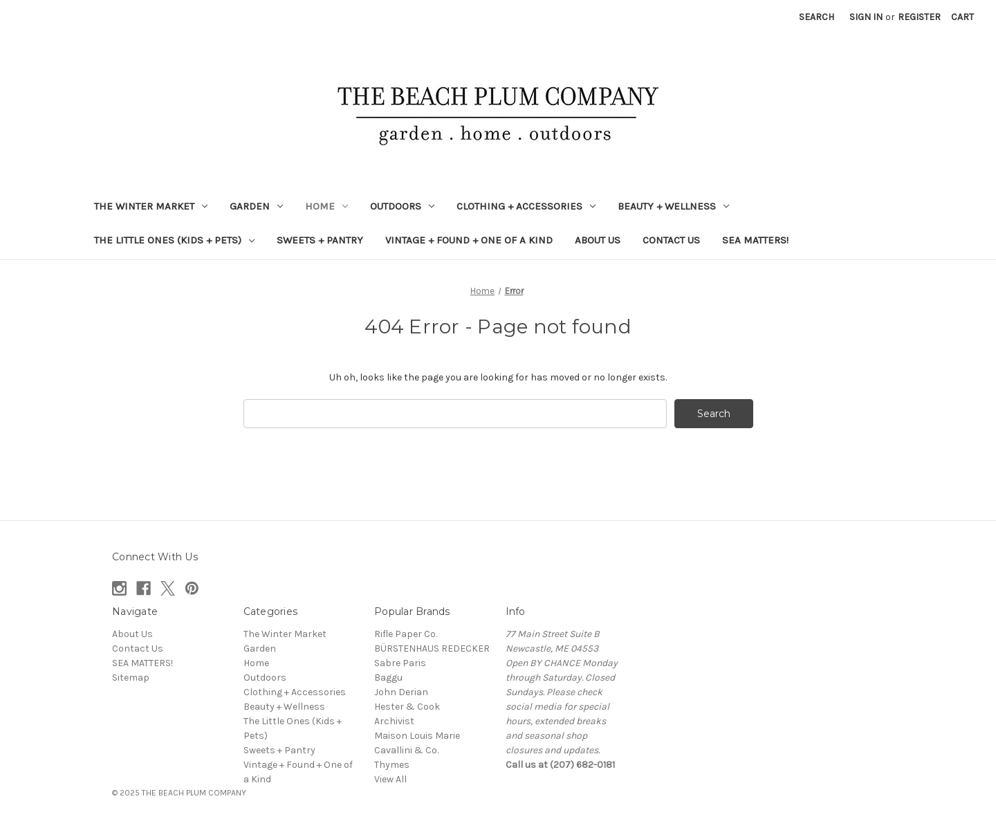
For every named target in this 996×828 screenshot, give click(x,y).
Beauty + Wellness (673, 206)
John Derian (401, 692)
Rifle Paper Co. (405, 634)
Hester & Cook (407, 706)
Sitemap (130, 677)
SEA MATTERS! (755, 240)
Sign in (866, 17)
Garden (256, 206)
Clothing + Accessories (526, 206)
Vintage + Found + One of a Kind (469, 240)
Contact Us (671, 240)
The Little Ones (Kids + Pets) (174, 240)
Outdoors (402, 206)
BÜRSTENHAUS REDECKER (432, 648)
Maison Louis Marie (417, 736)
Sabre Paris (400, 663)
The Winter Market (151, 206)
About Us (597, 240)
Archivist (394, 721)
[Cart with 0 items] (962, 17)
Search (816, 17)
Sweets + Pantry (320, 240)
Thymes (391, 765)
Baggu (388, 677)
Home (326, 206)
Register (919, 17)
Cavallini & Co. (406, 750)
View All (390, 779)
